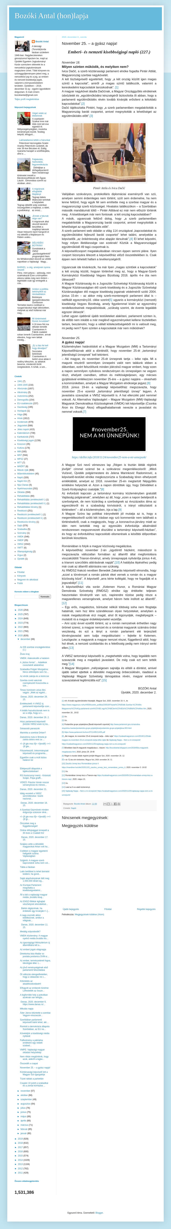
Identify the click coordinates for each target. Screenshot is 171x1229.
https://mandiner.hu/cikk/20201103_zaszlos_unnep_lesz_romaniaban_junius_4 (93, 767)
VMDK (20, 536)
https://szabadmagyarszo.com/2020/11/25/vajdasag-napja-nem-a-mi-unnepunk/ (94, 744)
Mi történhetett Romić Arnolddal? (40, 319)
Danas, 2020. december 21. (33, 789)
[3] (91, 115)
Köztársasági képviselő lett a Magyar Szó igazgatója (34, 1073)
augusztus (26, 1104)
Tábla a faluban (27, 867)
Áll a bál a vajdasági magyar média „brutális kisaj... (33, 896)
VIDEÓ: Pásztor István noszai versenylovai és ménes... (34, 783)
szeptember (27, 1099)
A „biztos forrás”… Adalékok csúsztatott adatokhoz (33, 663)
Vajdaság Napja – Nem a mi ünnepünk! (125, 740)
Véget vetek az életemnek (39, 114)
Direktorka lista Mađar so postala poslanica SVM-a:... (34, 955)
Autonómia (22, 396)
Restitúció (22, 510)
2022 (20, 627)
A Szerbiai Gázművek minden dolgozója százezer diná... (34, 811)
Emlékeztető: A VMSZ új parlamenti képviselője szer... (35, 704)
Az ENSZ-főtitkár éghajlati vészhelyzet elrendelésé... (34, 902)
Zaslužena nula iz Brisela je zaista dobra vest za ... (33, 738)
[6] (148, 383)
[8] (102, 489)
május (24, 1116)
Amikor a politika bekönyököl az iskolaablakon (40, 292)
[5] (110, 299)
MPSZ (20, 459)
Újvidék (20, 559)
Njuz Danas (23, 485)
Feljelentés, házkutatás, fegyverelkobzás (40, 162)
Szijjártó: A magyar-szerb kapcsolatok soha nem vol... (35, 861)
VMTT (20, 547)
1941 (19, 381)
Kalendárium (23, 433)
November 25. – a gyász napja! (35, 1067)
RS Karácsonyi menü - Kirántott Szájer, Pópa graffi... (35, 776)
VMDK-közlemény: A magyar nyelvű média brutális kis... (34, 937)
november (26, 1091)
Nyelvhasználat (24, 488)
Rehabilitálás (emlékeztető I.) (31, 499)
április (24, 1120)
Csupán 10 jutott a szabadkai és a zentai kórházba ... (34, 1084)
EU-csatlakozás (24, 403)
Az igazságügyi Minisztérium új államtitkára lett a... (35, 943)
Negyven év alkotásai (27, 579)
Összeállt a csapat (29, 1063)
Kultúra (20, 448)
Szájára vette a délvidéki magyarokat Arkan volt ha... (34, 845)
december (26, 639)
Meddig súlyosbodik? (30, 931)
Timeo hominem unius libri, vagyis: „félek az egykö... (33, 691)
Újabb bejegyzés (71, 909)
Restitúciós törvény (26, 522)
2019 (20, 1139)
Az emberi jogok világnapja (33, 949)
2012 (20, 1168)
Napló (73, 808)
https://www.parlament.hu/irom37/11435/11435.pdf (84, 732)
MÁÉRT (21, 466)
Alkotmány (22, 392)
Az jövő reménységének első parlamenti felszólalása (34, 968)
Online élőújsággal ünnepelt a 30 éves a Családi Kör (34, 831)
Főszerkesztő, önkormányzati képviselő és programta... (34, 751)
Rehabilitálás (23, 496)
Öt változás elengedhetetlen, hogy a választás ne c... (34, 975)
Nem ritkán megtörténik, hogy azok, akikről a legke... (34, 1057)
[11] (80, 582)
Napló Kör (22, 481)
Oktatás (21, 492)
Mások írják (22, 470)
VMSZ (20, 544)
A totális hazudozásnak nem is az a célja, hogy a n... (34, 711)
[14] (71, 663)
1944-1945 (22, 385)
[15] (104, 680)
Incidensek (22, 422)
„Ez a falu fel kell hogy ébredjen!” (40, 346)
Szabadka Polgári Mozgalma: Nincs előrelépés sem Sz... (34, 670)
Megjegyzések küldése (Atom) (89, 914)
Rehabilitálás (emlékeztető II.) (31, 503)
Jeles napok (23, 429)
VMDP (20, 540)
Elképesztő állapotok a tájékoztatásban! (31, 769)
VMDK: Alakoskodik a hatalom (34, 658)
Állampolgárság (24, 551)
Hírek (20, 418)
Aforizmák (22, 388)
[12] (64, 603)
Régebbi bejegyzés (146, 909)
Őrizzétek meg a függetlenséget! (29, 824)
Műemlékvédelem (25, 473)
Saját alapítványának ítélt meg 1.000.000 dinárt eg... (34, 879)
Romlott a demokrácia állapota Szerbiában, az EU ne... (34, 1027)
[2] (83, 103)
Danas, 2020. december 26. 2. (34, 717)
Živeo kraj (24, 654)
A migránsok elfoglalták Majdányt (38, 191)
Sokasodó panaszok (30, 728)
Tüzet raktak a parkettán (31, 1078)
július (23, 1108)
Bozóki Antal (42, 41)
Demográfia (23, 400)
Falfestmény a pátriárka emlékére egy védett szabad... (31, 1043)
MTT (19, 462)
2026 (20, 610)
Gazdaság (22, 407)
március (25, 1125)
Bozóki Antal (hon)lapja (51, 15)
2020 (20, 635)
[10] (117, 562)
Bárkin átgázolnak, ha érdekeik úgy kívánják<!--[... (34, 909)
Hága (20, 414)
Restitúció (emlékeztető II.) (30, 518)
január (24, 1133)
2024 (20, 618)
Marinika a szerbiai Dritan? (33, 732)
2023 (20, 623)
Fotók (20, 583)
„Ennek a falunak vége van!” (40, 217)
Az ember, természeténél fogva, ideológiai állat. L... (35, 961)
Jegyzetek (22, 425)
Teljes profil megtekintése (27, 99)
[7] (84, 411)
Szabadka (22, 529)
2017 (20, 1147)
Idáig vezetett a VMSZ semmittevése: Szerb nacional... (31, 796)
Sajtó (19, 525)
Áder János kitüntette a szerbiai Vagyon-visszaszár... (35, 1014)
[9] (120, 509)
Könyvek (21, 576)
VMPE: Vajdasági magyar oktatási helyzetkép (32, 1051)
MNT (19, 455)
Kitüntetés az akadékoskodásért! (30, 982)
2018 (20, 1143)
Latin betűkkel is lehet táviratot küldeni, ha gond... (34, 872)
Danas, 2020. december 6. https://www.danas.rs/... (33, 1003)
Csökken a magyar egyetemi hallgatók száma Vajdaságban (34, 854)
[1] (116, 87)
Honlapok (22, 411)
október (24, 1095)
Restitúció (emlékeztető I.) (30, 514)
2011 (20, 1172)
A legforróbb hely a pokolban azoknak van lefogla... (34, 996)
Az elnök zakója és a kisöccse (34, 676)
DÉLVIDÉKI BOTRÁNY (37, 244)
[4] (131, 238)
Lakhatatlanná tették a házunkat (34, 140)
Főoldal (108, 909)
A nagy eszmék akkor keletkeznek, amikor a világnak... (32, 918)
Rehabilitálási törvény (27, 507)
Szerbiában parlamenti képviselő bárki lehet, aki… (34, 1021)
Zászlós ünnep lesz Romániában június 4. (82, 764)
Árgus (20, 555)
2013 (20, 1164)
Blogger (99, 1213)
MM (19, 451)
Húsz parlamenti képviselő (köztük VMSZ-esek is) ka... (34, 722)
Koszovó (21, 444)
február (24, 1129)
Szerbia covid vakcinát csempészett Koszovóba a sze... (34, 683)
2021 (20, 631)
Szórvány (21, 533)
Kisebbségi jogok (25, 440)
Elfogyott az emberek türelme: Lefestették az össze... (34, 989)
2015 (20, 1155)
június (24, 1112)
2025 (20, 614)
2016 (20, 1151)
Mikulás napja (26, 1008)
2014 (20, 1160)
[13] (71, 647)
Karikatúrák (22, 437)
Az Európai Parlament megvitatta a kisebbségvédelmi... (31, 888)
